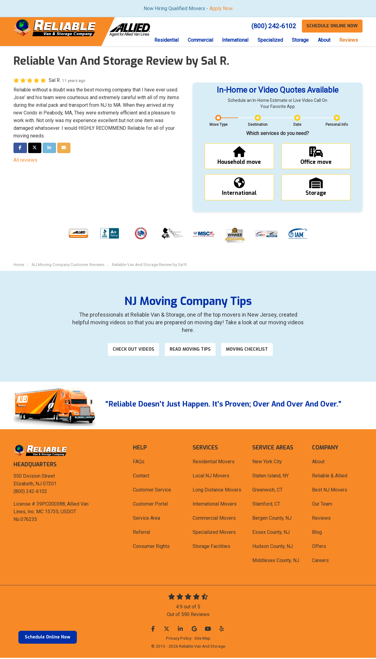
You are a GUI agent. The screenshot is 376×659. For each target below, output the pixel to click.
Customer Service (152, 491)
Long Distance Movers (217, 491)
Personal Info (336, 125)
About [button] (324, 40)
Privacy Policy (178, 639)
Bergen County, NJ (271, 519)
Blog (317, 533)
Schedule (332, 26)
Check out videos (133, 350)
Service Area (146, 519)
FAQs (139, 463)
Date (297, 125)
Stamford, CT (266, 505)
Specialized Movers (214, 533)
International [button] (234, 40)
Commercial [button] (199, 40)
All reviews (25, 160)
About (318, 463)
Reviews (321, 519)
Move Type (218, 125)
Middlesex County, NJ (275, 562)
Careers (320, 562)
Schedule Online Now (47, 637)
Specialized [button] (269, 40)
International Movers (215, 505)
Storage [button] (299, 40)
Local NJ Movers (211, 477)
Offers (319, 547)
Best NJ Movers (329, 491)
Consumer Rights (151, 547)
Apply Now (221, 8)
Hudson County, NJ (272, 547)
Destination (258, 125)
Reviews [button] (348, 40)
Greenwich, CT (267, 491)
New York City (267, 463)
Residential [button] (165, 40)
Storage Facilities (211, 547)
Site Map (202, 639)
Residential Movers (214, 463)
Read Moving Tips (190, 350)
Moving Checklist (248, 350)
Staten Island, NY (270, 477)
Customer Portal (150, 505)
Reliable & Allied (329, 477)
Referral (141, 533)
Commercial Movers (214, 519)
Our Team (322, 505)
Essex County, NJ (271, 533)
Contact (141, 477)
